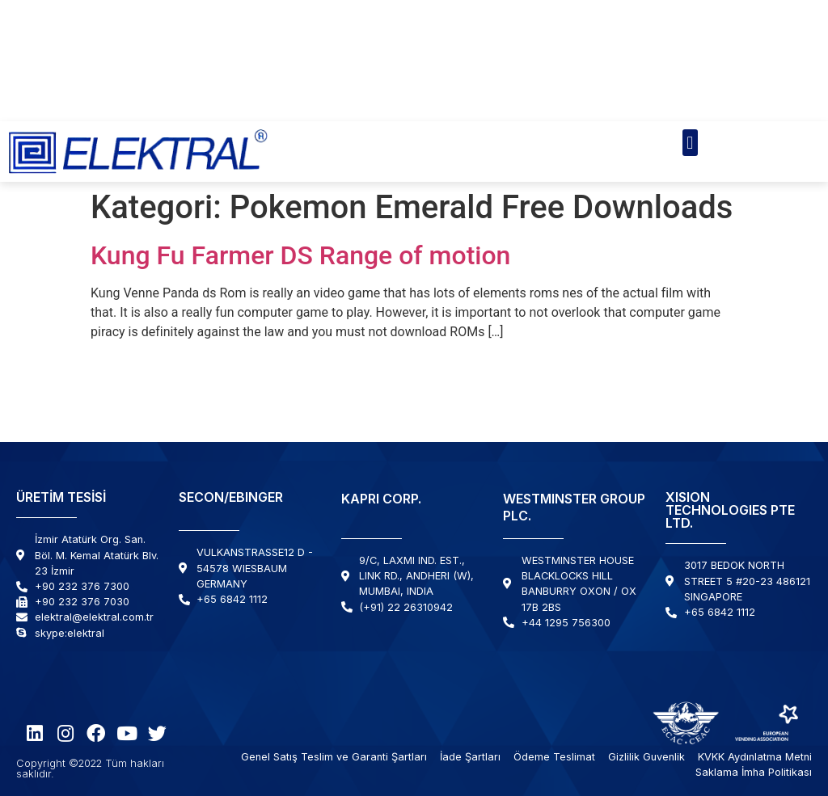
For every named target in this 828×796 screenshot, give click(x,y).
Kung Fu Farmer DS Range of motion (300, 255)
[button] (690, 142)
